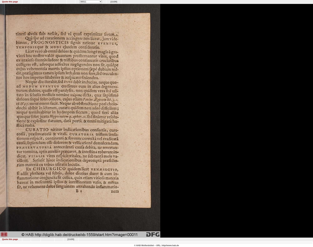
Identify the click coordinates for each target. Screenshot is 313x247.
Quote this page (10, 1)
